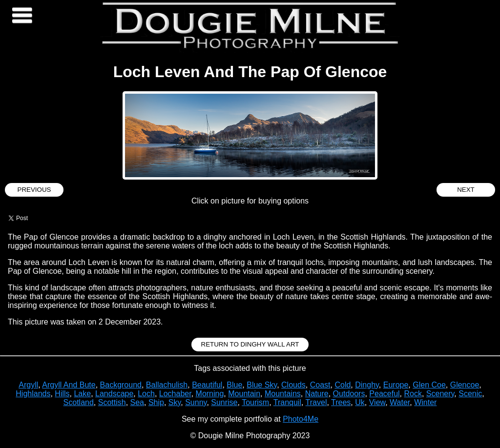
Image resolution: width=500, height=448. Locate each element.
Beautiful (207, 385)
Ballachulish (167, 385)
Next (466, 189)
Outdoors (349, 393)
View (377, 402)
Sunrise (224, 402)
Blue (234, 385)
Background (121, 385)
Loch (146, 393)
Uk (360, 402)
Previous (34, 189)
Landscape (114, 393)
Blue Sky (262, 385)
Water (400, 402)
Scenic (470, 393)
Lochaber (175, 393)
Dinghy (367, 385)
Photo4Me (300, 419)
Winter (425, 402)
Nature (317, 393)
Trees (341, 402)
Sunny (196, 402)
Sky (174, 402)
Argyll (28, 385)
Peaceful (384, 393)
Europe (396, 385)
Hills (62, 393)
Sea (137, 402)
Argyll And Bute (68, 385)
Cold (342, 385)
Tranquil (287, 402)
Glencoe (464, 385)
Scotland (78, 402)
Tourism (255, 402)
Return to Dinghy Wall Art (250, 344)
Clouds (293, 385)
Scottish (112, 402)
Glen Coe (429, 385)
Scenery (440, 393)
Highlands (33, 393)
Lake (82, 393)
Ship (156, 402)
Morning (210, 393)
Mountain (244, 393)
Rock (412, 393)
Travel (316, 402)
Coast (320, 385)
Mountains (283, 393)
